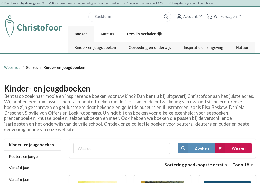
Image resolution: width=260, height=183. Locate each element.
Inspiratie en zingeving (203, 47)
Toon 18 (243, 164)
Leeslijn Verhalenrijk (144, 33)
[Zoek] (127, 17)
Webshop (12, 67)
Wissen (230, 148)
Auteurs (107, 33)
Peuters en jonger (24, 156)
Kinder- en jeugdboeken (95, 47)
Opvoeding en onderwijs (150, 47)
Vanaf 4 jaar (19, 167)
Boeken (81, 33)
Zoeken (193, 148)
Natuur (242, 47)
